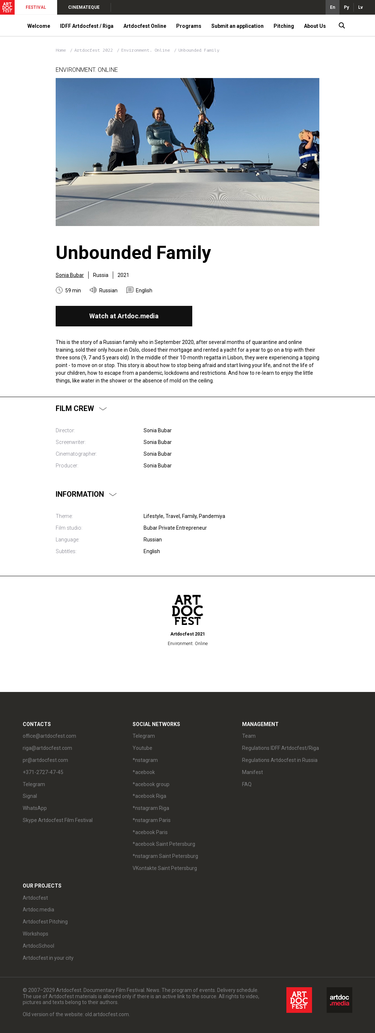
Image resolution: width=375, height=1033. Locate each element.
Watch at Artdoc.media (124, 316)
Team (249, 736)
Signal (30, 796)
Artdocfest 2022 (94, 50)
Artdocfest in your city (48, 958)
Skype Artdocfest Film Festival (58, 820)
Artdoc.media (38, 909)
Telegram (34, 784)
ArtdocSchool (38, 946)
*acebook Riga (149, 796)
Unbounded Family (198, 50)
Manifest (252, 772)
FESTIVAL (36, 7)
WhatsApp (35, 808)
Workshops (35, 934)
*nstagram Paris (152, 820)
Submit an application (237, 26)
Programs (188, 26)
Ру (346, 7)
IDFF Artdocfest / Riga (87, 26)
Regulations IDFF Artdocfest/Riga (280, 748)
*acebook (144, 772)
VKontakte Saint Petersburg (165, 868)
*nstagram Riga (151, 808)
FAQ (247, 784)
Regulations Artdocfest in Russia (280, 760)
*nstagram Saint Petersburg (165, 856)
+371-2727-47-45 (43, 772)
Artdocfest (35, 898)
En (332, 7)
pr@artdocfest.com (45, 760)
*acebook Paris (150, 832)
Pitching (284, 26)
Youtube (142, 748)
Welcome (38, 26)
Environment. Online (146, 50)
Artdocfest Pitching (45, 922)
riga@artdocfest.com (47, 748)
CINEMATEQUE (84, 7)
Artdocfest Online (144, 26)
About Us (315, 26)
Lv (360, 7)
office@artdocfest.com (49, 736)
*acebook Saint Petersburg (164, 844)
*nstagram (145, 760)
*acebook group (151, 784)
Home (61, 50)
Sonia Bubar (70, 275)
